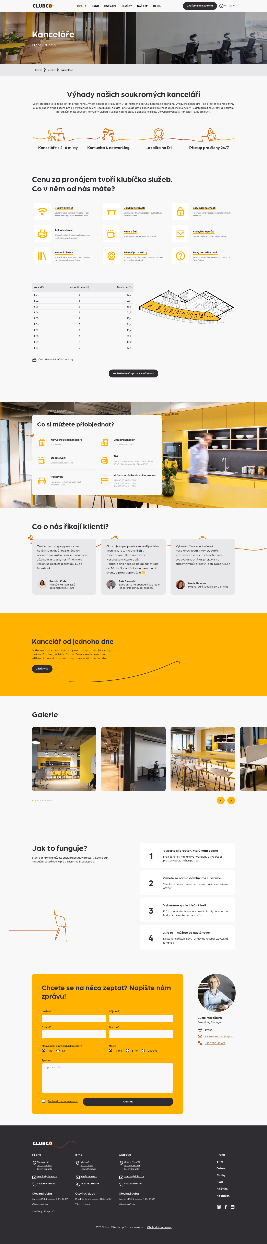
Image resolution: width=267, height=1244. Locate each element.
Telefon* (114, 1026)
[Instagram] (219, 1206)
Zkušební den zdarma (200, 5)
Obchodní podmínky (159, 1227)
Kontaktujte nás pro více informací (133, 373)
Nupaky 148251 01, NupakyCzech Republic (42, 1165)
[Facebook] (225, 1206)
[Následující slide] (231, 800)
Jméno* (46, 1011)
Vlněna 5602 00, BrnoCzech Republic (85, 1165)
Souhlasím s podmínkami (63, 1101)
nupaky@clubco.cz (44, 1176)
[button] (32, 800)
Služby (127, 5)
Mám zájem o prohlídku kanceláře (62, 1045)
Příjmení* (114, 1011)
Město (112, 1045)
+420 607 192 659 (43, 1183)
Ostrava (110, 5)
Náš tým (142, 5)
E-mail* (46, 1026)
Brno (95, 5)
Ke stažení (223, 1195)
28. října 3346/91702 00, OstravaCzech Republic (129, 1165)
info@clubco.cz (86, 1176)
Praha (81, 5)
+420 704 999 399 (130, 1183)
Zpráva (46, 1060)
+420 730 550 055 (87, 1183)
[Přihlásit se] (222, 5)
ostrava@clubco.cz (131, 1176)
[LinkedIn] (232, 1206)
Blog (157, 5)
